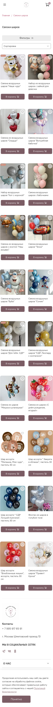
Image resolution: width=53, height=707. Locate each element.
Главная (6, 15)
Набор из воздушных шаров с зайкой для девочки (39, 86)
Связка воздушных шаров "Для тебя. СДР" (12, 351)
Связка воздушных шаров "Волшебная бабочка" (38, 140)
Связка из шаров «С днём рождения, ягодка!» (38, 407)
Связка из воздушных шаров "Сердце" (12, 139)
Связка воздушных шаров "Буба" (10, 300)
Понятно (16, 699)
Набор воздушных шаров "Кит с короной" (12, 194)
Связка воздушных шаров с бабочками (38, 194)
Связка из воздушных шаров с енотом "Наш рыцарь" (12, 246)
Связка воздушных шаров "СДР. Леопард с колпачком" (39, 353)
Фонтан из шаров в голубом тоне (38, 516)
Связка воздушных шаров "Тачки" (38, 245)
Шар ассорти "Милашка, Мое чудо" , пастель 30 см (12, 462)
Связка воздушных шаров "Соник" (38, 300)
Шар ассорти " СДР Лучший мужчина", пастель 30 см (11, 517)
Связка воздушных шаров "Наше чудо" (11, 85)
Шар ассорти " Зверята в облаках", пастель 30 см (40, 462)
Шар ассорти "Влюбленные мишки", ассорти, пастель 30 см (12, 574)
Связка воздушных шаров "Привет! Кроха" (38, 573)
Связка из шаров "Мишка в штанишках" (12, 406)
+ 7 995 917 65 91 (12, 628)
